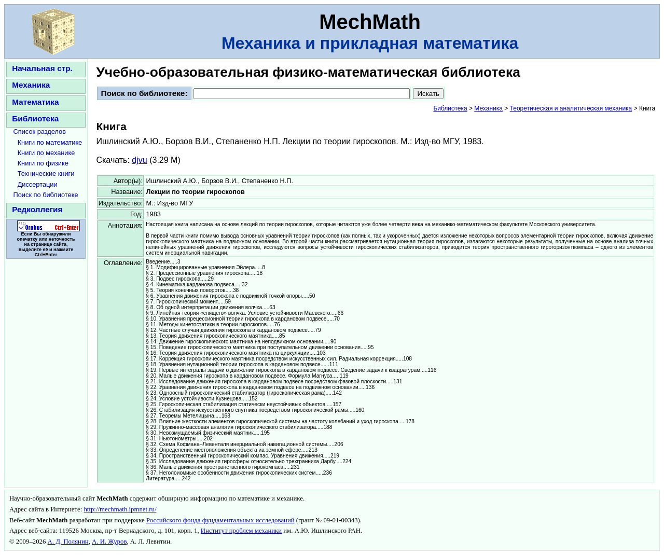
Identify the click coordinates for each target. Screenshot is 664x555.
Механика (31, 84)
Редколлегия (37, 209)
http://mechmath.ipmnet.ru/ (120, 509)
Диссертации (38, 184)
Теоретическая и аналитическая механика (571, 108)
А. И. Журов (109, 541)
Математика (35, 102)
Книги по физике (43, 163)
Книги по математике (50, 142)
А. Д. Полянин (68, 541)
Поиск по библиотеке (45, 195)
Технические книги (46, 173)
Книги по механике (46, 153)
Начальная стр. (42, 68)
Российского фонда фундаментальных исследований (220, 520)
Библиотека (35, 118)
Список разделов (39, 131)
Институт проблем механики (241, 530)
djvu (139, 160)
